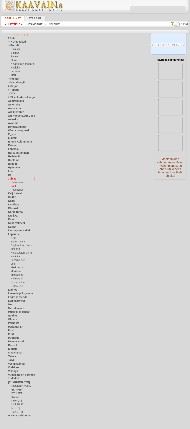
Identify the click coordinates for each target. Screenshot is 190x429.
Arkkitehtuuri (15, 112)
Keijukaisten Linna (20, 252)
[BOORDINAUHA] (20, 386)
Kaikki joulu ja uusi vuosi (95, 150)
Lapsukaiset (17, 260)
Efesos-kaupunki (16, 130)
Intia (10, 171)
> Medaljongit (15, 82)
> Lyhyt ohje (57, 111)
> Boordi (12, 45)
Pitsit (11, 330)
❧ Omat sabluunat (18, 415)
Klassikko (13, 208)
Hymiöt (12, 164)
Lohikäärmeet (15, 301)
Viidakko (12, 367)
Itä (9, 175)
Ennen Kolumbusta (17, 141)
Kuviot (11, 227)
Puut (10, 334)
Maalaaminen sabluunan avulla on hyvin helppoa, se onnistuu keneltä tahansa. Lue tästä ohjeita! (170, 169)
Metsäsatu (16, 275)
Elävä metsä (17, 241)
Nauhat (12, 315)
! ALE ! (11, 38)
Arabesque (13, 108)
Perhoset (12, 323)
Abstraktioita (15, 101)
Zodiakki (12, 378)
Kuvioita (15, 67)
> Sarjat (12, 86)
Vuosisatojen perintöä (19, 375)
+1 (105, 142)
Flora (13, 60)
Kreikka (12, 215)
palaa (95, 142)
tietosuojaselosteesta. (126, 426)
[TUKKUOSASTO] (17, 382)
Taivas (11, 356)
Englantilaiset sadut (21, 245)
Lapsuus (12, 234)
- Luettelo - (12, 24)
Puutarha (13, 338)
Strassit (30, 18)
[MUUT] (15, 408)
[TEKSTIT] (16, 412)
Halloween (16, 182)
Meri (13, 75)
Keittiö (11, 197)
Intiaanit (15, 249)
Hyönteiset (13, 167)
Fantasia (12, 149)
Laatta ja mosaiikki (18, 230)
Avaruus (12, 123)
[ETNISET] (16, 393)
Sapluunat (11, 18)
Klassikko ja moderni (21, 64)
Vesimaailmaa (15, 364)
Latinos (12, 289)
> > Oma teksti (15, 41)
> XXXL (11, 93)
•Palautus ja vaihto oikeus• (96, 215)
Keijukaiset (13, 193)
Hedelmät (13, 156)
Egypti (11, 134)
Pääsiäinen (16, 190)
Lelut (13, 264)
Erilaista (15, 49)
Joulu (14, 186)
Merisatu (15, 271)
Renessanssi (14, 341)
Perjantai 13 (14, 327)
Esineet (12, 145)
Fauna (14, 56)
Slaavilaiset (14, 352)
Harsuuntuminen (16, 153)
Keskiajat (13, 204)
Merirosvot (16, 267)
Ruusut (12, 345)
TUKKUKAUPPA (70, 118)
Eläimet (12, 138)
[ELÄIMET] (16, 389)
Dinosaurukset (15, 127)
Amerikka (13, 104)
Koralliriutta (14, 212)
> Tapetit (12, 90)
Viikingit (12, 371)
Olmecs (12, 319)
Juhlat (11, 178)
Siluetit (11, 349)
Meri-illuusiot (15, 308)
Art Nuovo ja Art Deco (19, 116)
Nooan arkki (17, 282)
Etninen (15, 53)
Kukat (11, 219)
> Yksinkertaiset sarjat (19, 97)
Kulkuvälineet (15, 223)
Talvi (10, 360)
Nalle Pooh (16, 278)
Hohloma (12, 160)
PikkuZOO (16, 286)
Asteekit (12, 119)
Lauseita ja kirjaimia (18, 293)
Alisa (13, 238)
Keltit (11, 201)
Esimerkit (32, 24)
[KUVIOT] (16, 401)
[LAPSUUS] (17, 404)
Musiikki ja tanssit (17, 312)
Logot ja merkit (16, 297)
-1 (84, 142)
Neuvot (49, 24)
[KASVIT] (15, 397)
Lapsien (15, 71)
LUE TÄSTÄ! (81, 111)
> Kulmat (12, 79)
